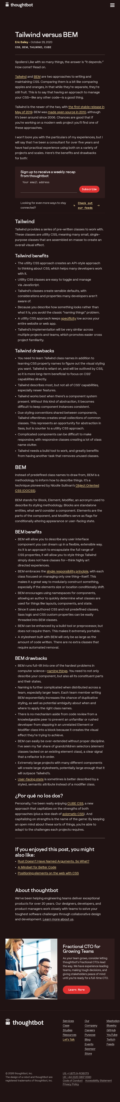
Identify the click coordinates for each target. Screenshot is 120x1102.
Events (89, 1044)
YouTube (112, 1035)
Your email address (36, 182)
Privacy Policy (71, 1084)
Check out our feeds (83, 205)
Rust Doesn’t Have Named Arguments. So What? (53, 861)
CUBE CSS (75, 803)
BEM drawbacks (31, 658)
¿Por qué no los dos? (39, 795)
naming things (57, 671)
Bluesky (112, 1025)
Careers (90, 1030)
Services (68, 1021)
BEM (25, 47)
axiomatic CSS (73, 814)
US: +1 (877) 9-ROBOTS (76, 1073)
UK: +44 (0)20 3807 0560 (77, 1077)
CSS (17, 47)
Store (88, 1053)
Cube (47, 47)
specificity (68, 318)
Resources (69, 1035)
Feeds (110, 1044)
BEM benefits (28, 531)
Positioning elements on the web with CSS (48, 873)
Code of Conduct (73, 1081)
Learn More (76, 989)
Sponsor (90, 1049)
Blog (87, 1039)
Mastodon (113, 1021)
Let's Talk (69, 1039)
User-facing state (31, 779)
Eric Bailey (21, 42)
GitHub (111, 1030)
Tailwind (36, 47)
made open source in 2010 (67, 112)
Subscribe (89, 189)
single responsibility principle (67, 571)
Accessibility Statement (98, 1081)
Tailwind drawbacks (34, 350)
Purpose (90, 1035)
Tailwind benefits (32, 255)
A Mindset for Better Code (37, 867)
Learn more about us (58, 919)
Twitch (111, 1039)
